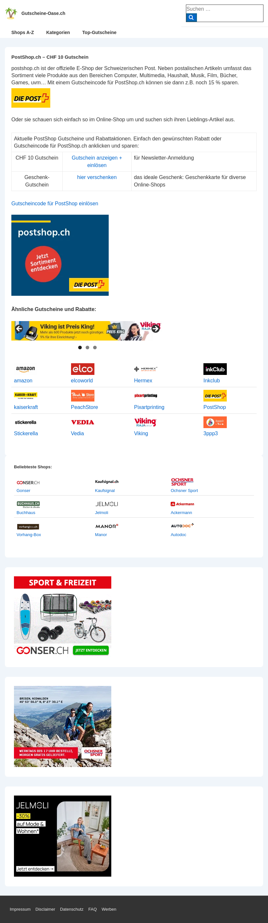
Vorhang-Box (29, 534)
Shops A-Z (22, 32)
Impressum (20, 909)
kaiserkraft (26, 407)
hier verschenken (97, 177)
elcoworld (82, 380)
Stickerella (26, 433)
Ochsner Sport (184, 490)
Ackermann (181, 512)
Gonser (23, 490)
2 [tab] (87, 347)
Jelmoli (101, 512)
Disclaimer (45, 909)
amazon (23, 380)
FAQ (92, 909)
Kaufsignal (105, 490)
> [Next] (155, 329)
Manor (101, 534)
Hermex (143, 380)
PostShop (214, 407)
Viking (141, 433)
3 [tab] (95, 347)
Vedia (77, 433)
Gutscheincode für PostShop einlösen (54, 203)
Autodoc (178, 534)
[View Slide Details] (87, 331)
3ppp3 (210, 433)
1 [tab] (80, 347)
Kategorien (58, 32)
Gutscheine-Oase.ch (43, 13)
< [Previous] (19, 329)
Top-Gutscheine (99, 32)
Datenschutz (71, 909)
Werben (109, 909)
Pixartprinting (149, 407)
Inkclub (211, 380)
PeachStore (84, 407)
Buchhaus (26, 512)
